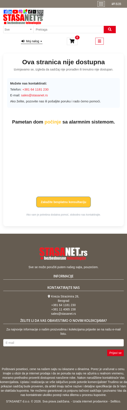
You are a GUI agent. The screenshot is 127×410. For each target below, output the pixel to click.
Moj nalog (31, 41)
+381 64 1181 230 (63, 305)
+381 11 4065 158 (63, 309)
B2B (118, 4)
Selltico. (115, 401)
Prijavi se (115, 353)
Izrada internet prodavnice (90, 401)
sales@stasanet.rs (34, 95)
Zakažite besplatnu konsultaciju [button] (63, 202)
